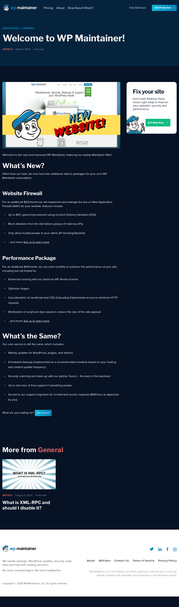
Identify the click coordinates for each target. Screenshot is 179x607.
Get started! (43, 412)
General (28, 28)
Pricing (48, 8)
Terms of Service (143, 561)
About (60, 8)
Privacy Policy (167, 561)
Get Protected (165, 7)
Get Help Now (158, 122)
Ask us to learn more (36, 242)
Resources (11, 28)
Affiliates (105, 561)
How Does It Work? (80, 8)
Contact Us (121, 561)
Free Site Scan (137, 7)
